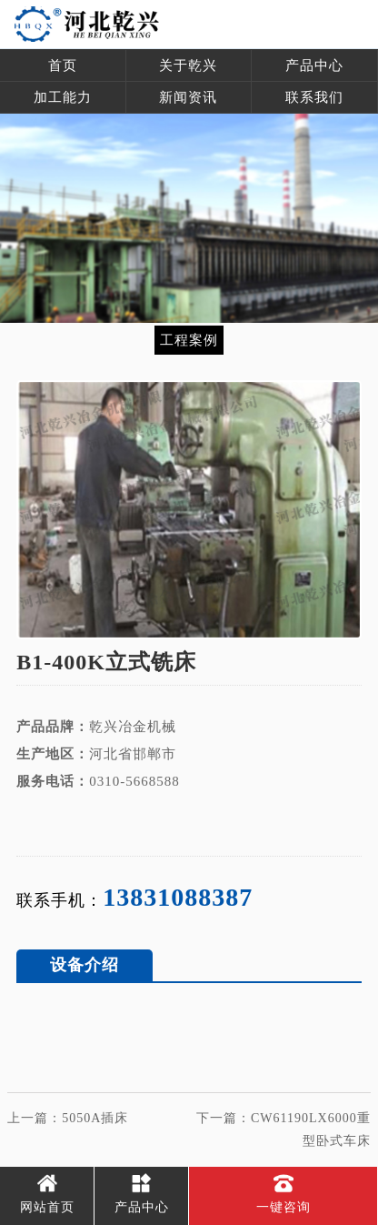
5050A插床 (95, 1118)
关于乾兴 (188, 65)
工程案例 (189, 339)
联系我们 (314, 97)
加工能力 (63, 97)
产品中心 (314, 65)
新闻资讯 (188, 97)
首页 (62, 65)
